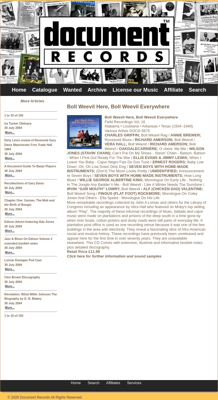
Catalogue (44, 90)
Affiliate (173, 90)
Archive (97, 90)
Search (197, 90)
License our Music (135, 90)
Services (133, 383)
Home (19, 90)
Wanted (72, 90)
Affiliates (113, 383)
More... (9, 132)
